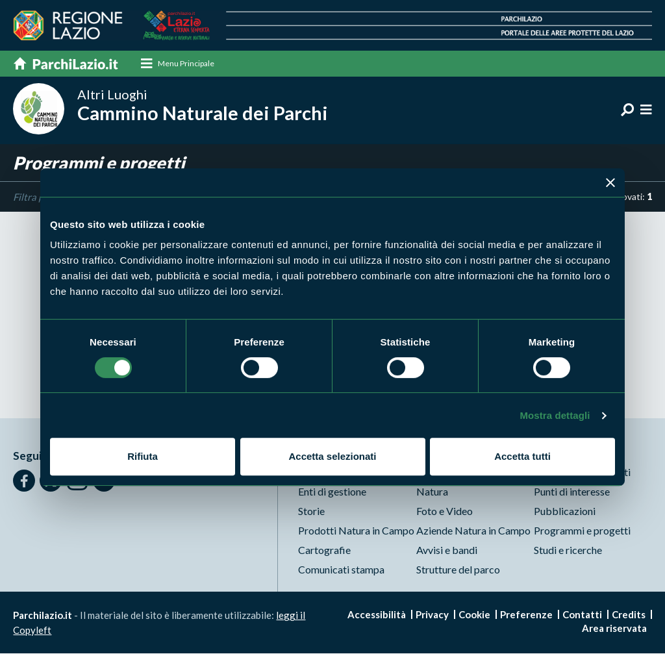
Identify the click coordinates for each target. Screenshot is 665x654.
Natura (432, 492)
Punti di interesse (572, 492)
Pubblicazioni (565, 511)
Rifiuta (142, 456)
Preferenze (526, 615)
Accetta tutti (522, 456)
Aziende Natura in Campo (473, 531)
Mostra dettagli (555, 415)
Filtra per (33, 197)
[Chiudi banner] (610, 182)
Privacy (432, 615)
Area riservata (614, 629)
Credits (629, 615)
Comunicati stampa (341, 570)
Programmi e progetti (582, 531)
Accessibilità (376, 615)
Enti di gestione (332, 492)
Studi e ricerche (568, 550)
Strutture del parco (458, 570)
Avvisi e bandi (446, 550)
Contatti (582, 615)
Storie (311, 511)
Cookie (474, 615)
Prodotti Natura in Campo (356, 531)
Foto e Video (444, 511)
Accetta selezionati (332, 456)
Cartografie (324, 550)
